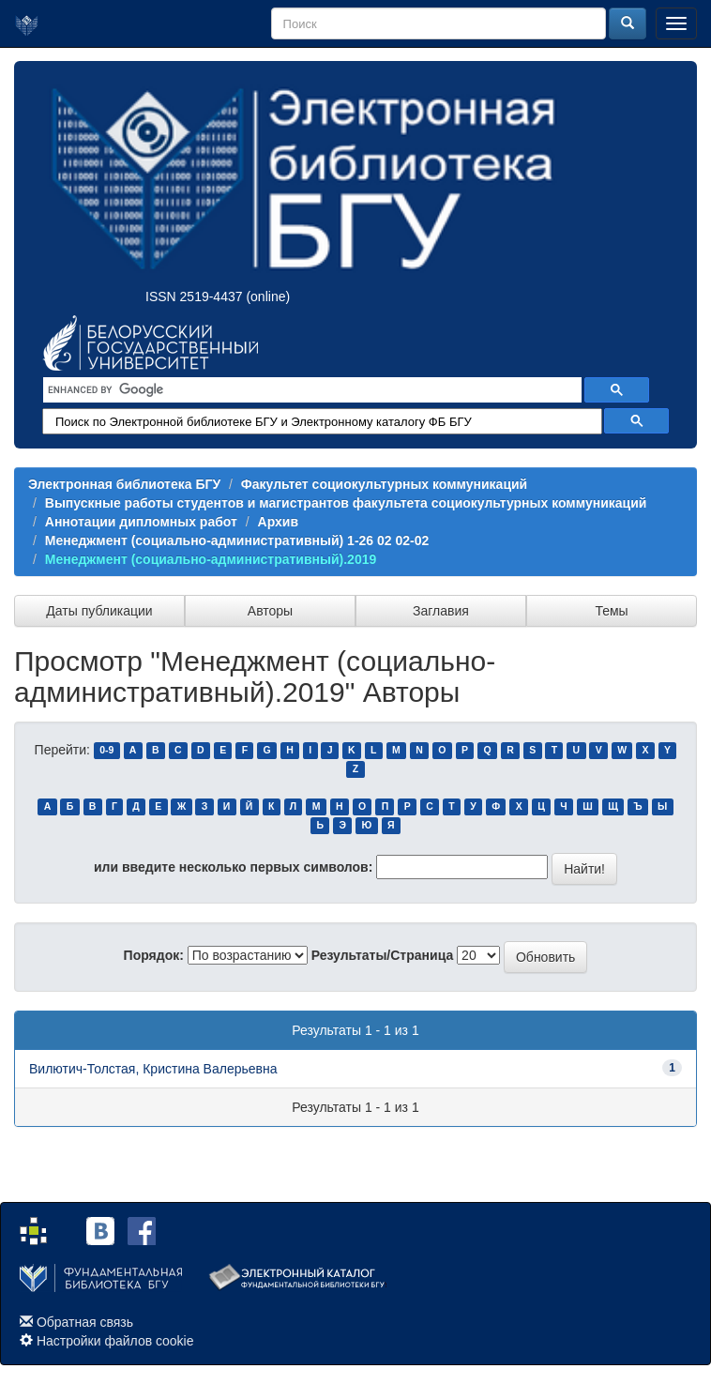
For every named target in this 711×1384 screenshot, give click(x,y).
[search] (310, 390)
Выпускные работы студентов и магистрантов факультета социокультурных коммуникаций (346, 502)
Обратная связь (85, 1322)
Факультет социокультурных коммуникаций (384, 484)
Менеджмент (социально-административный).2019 (210, 559)
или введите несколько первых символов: (233, 867)
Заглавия (441, 610)
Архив (278, 521)
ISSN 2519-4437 (194, 296)
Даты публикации (99, 610)
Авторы (270, 610)
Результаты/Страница (382, 955)
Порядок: (154, 955)
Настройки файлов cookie (115, 1340)
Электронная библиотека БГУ (124, 484)
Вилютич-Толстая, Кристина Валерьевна (153, 1068)
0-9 (106, 750)
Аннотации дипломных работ (141, 521)
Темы (611, 610)
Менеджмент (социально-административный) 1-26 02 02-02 (237, 540)
